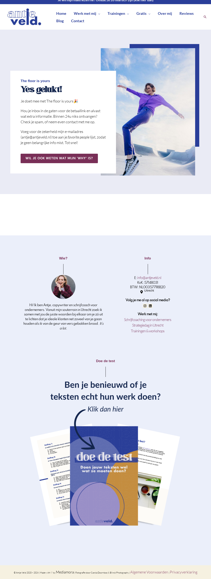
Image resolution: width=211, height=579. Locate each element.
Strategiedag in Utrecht (147, 325)
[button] (98, 13)
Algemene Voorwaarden (149, 572)
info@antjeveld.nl (149, 277)
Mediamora (65, 572)
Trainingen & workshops (147, 331)
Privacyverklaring (183, 572)
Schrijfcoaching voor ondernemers (147, 319)
